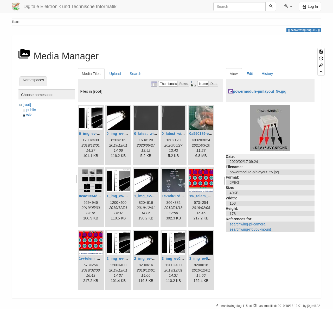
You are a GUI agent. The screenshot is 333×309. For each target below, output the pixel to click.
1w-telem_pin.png (94, 258)
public (31, 110)
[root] (27, 105)
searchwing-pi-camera (248, 224)
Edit (250, 74)
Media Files (91, 74)
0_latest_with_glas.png (154, 133)
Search (135, 74)
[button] (288, 6)
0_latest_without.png (180, 133)
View (234, 74)
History (267, 74)
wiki (29, 115)
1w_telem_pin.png (205, 196)
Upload (115, 74)
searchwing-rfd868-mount (250, 229)
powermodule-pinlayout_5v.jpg (259, 91)
